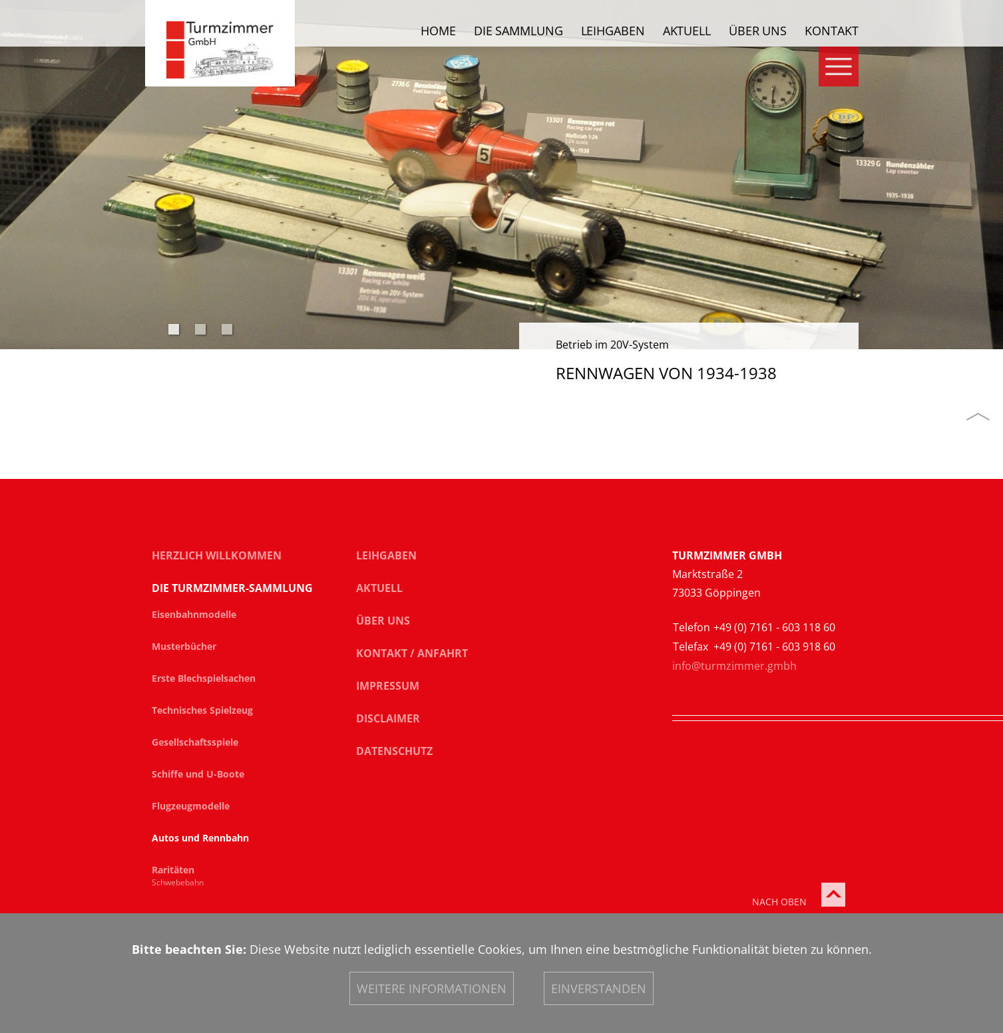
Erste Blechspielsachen (204, 678)
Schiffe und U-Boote (198, 774)
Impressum (387, 685)
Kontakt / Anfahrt (412, 653)
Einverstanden (598, 988)
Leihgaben (613, 32)
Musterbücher (184, 647)
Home (438, 32)
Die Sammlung (518, 32)
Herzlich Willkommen (217, 555)
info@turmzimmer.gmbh (734, 666)
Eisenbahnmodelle (194, 615)
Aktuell (687, 32)
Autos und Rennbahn (200, 838)
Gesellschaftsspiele (195, 742)
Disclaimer (388, 718)
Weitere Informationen (431, 988)
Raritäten (173, 870)
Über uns (758, 32)
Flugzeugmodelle (191, 806)
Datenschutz (394, 751)
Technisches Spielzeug (202, 710)
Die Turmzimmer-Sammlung (232, 588)
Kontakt (831, 32)
